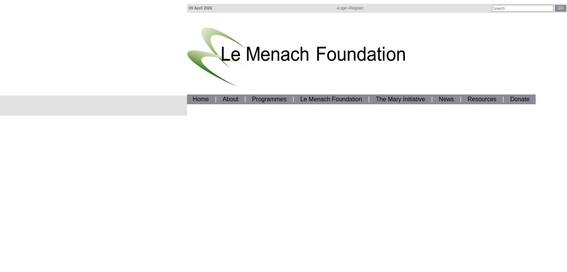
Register (356, 8)
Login (342, 8)
